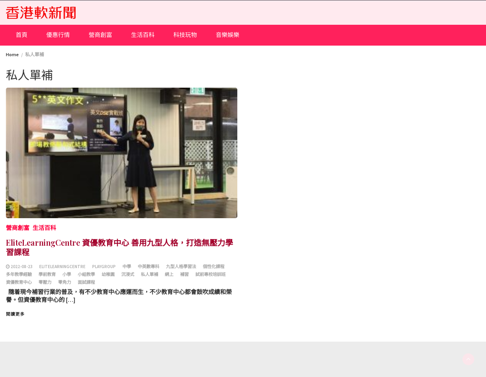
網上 (169, 274)
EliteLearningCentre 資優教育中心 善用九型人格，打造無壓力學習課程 (119, 247)
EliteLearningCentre (62, 266)
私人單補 (149, 274)
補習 (184, 274)
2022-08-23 (22, 266)
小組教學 (86, 274)
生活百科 (143, 35)
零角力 (64, 282)
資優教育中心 (19, 282)
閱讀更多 (15, 314)
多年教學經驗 (19, 274)
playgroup (104, 266)
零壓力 (44, 282)
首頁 (21, 35)
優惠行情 (58, 35)
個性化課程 (213, 266)
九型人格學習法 (181, 266)
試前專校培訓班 (210, 274)
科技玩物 (185, 35)
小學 (66, 274)
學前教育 (47, 274)
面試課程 (86, 282)
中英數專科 (148, 266)
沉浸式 (127, 274)
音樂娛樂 (227, 35)
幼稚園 (108, 274)
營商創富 (100, 35)
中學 (126, 266)
